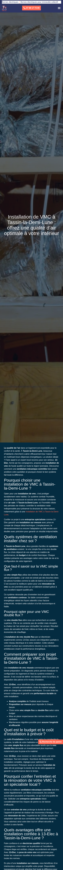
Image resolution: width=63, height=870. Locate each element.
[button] (59, 8)
